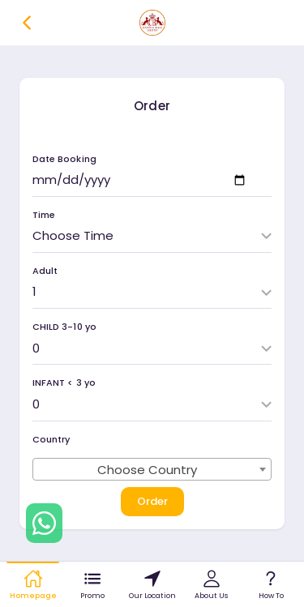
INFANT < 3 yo (64, 383)
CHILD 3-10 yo (64, 327)
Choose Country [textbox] (147, 469)
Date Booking (64, 159)
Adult (45, 271)
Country (51, 439)
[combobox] (152, 469)
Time (43, 215)
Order (152, 501)
